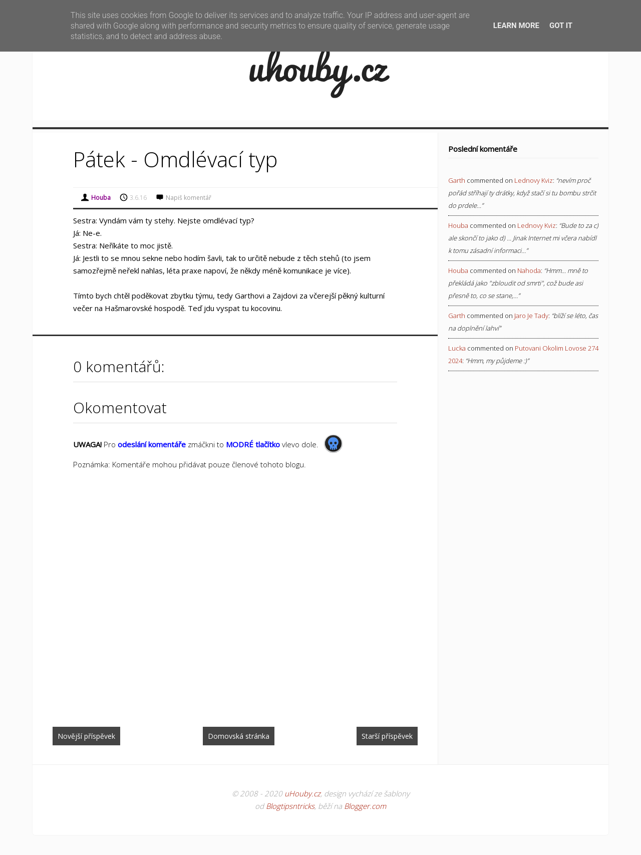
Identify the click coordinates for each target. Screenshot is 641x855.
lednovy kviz (533, 180)
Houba (458, 225)
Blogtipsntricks (290, 806)
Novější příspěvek (86, 736)
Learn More (516, 25)
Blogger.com (365, 806)
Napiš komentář (188, 197)
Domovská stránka (238, 736)
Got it (560, 25)
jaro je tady (531, 315)
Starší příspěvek (387, 736)
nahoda (529, 270)
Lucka (457, 348)
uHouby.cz (302, 793)
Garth (456, 180)
